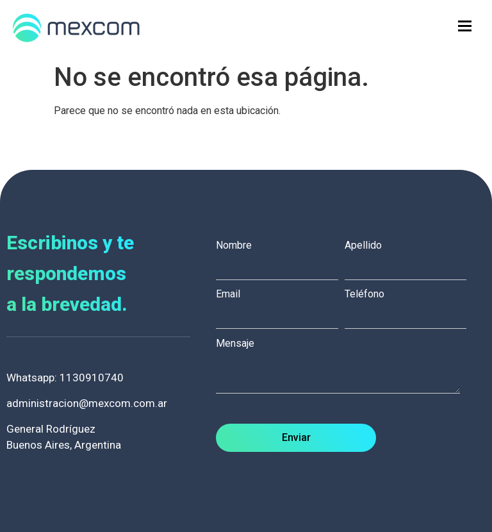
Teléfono (409, 305)
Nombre (280, 256)
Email (280, 305)
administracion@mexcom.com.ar (86, 403)
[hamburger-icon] (464, 26)
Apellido (409, 256)
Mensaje (344, 366)
